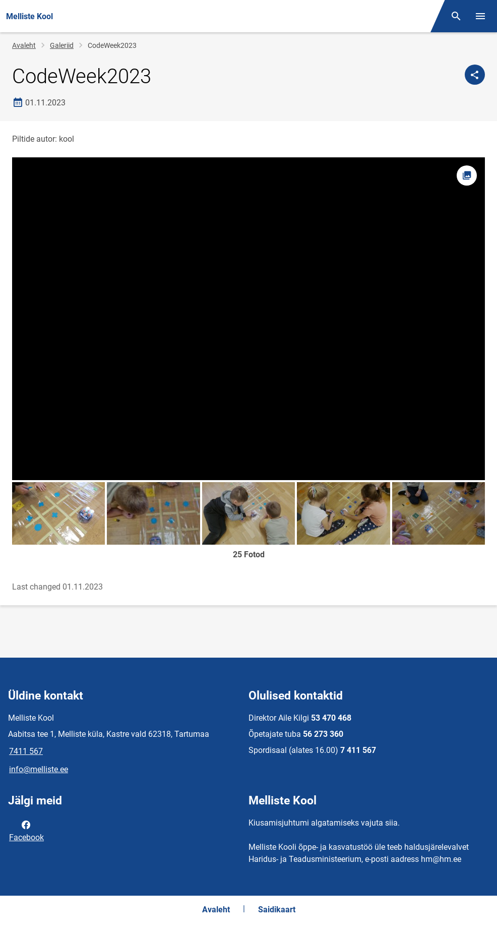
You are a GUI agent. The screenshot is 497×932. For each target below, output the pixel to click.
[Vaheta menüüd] (480, 16)
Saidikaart (276, 909)
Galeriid (62, 45)
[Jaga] (475, 75)
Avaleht (24, 45)
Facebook (26, 830)
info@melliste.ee (38, 769)
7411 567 (26, 751)
